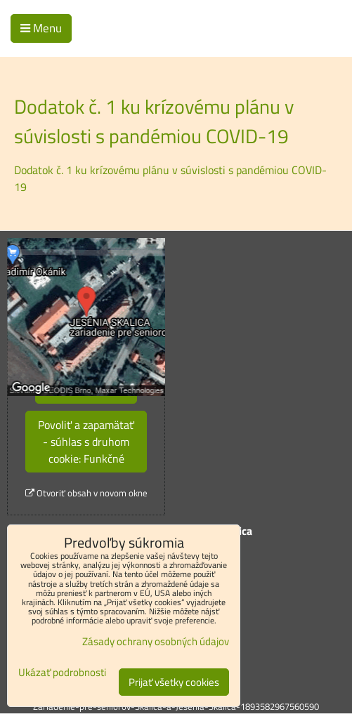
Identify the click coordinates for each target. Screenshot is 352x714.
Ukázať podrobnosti (62, 673)
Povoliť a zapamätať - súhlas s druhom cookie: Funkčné (86, 441)
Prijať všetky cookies (174, 682)
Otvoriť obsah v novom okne (86, 493)
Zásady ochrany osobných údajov (155, 641)
